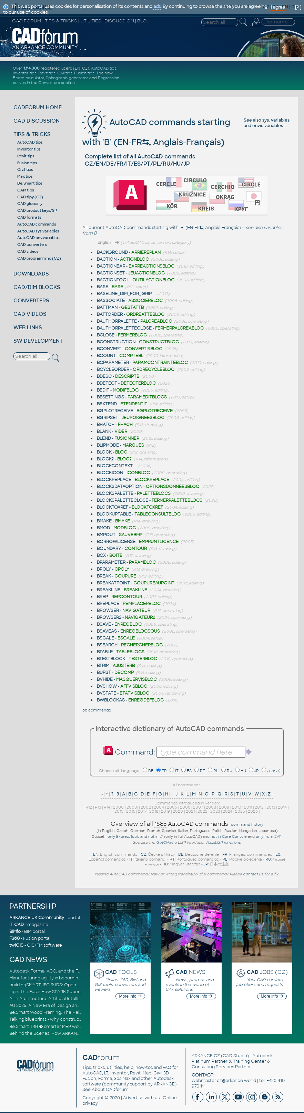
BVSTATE (106, 693)
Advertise (133, 1098)
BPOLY (104, 569)
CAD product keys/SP (37, 210)
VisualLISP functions (223, 842)
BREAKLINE (108, 590)
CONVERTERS (31, 300)
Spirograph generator (67, 77)
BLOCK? (105, 459)
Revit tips (46, 73)
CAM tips (25, 190)
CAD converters (32, 244)
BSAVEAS (107, 631)
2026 (253, 811)
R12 (88, 807)
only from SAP (269, 836)
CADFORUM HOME (37, 107)
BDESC (104, 376)
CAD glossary (29, 203)
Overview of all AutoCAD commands (169, 824)
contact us (253, 874)
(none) (273, 770)
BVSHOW (107, 686)
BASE (102, 287)
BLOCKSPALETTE (115, 493)
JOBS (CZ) (267, 972)
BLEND (104, 438)
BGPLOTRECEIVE (115, 411)
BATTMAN (107, 307)
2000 (118, 807)
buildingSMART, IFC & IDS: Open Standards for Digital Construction (79, 985)
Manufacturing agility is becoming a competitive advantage (72, 978)
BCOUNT (106, 355)
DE (150, 770)
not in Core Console (229, 836)
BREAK (104, 576)
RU (229, 770)
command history (247, 824)
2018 (153, 811)
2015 (118, 811)
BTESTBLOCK (111, 659)
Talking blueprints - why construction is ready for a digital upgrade (78, 1019)
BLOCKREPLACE (114, 479)
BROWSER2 (109, 617)
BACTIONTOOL (113, 280)
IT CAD (16, 924)
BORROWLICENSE (116, 541)
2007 (198, 807)
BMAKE (104, 521)
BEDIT (103, 390)
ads (157, 6)
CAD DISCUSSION (36, 120)
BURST (104, 672)
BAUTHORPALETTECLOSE (124, 328)
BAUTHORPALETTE (117, 321)
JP (256, 770)
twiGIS (16, 945)
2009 (224, 807)
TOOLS (121, 972)
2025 (240, 811)
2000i (132, 807)
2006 (185, 807)
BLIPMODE (108, 445)
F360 (14, 938)
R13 (98, 807)
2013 (270, 807)
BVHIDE (105, 679)
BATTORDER (110, 314)
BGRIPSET (107, 417)
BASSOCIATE (111, 300)
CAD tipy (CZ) (30, 197)
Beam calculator (28, 77)
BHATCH (105, 424)
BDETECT (107, 383)
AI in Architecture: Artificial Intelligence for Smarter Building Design (80, 998)
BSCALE (105, 638)
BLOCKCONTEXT (115, 466)
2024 (227, 811)
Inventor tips (25, 73)
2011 (248, 807)
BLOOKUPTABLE (114, 514)
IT (177, 770)
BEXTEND (107, 404)
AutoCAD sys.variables (38, 231)
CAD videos (28, 251)
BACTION (106, 259)
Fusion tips (84, 73)
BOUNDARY (109, 548)
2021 (190, 811)
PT (202, 770)
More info (130, 996)
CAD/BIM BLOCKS (36, 287)
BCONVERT (109, 349)
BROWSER (108, 610)
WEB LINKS (27, 327)
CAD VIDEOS (30, 314)
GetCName (166, 842)
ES (189, 770)
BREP (102, 597)
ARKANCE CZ (206, 1056)
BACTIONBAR (111, 266)
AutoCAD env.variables (38, 237)
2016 (130, 811)
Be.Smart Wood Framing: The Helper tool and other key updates (76, 1012)
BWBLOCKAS (111, 700)
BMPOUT (106, 535)
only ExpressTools (123, 836)
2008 (211, 807)
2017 (142, 811)
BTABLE (105, 652)
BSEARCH (107, 645)
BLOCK (104, 452)
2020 (178, 811)
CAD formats (29, 217)
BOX (101, 555)
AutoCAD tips (103, 68)
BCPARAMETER (113, 362)
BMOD (103, 528)
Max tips (24, 176)
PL (216, 770)
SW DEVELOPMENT (38, 340)
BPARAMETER (111, 562)
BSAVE (104, 624)
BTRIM (103, 665)
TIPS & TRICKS (32, 134)
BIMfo (15, 931)
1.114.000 (31, 68)
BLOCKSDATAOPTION (119, 486)
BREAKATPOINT (113, 583)
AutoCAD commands (36, 224)
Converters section (56, 82)
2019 (165, 811)
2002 (146, 807)
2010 (236, 807)
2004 (159, 807)
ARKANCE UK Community (36, 917)
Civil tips (64, 73)
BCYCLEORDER (113, 369)
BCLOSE (105, 335)
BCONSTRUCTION (116, 342)
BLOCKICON (110, 473)
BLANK (104, 431)
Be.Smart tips (29, 183)
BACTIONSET (111, 273)
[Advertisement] (215, 75)
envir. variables (267, 125)
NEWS (190, 972)
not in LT (155, 836)
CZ (143, 854)
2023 (215, 811)
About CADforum (110, 1089)
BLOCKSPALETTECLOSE (122, 500)
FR (164, 770)
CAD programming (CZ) (39, 258)
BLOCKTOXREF (112, 507)
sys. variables (276, 120)
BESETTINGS (110, 397)
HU (243, 770)
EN (95, 854)
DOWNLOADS (31, 273)
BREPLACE (108, 603)
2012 (259, 807)
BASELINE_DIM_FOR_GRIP (124, 294)
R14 (107, 807)
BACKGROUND (112, 252)
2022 (202, 811)
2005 (172, 807)
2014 (282, 807)
